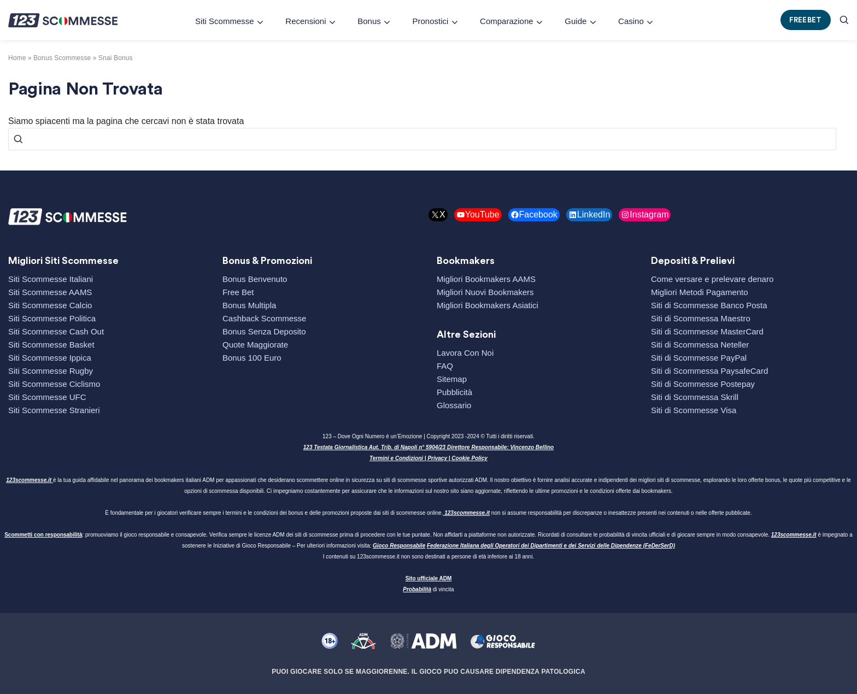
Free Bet (238, 292)
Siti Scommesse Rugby (50, 370)
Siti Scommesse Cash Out (56, 331)
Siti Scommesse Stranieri (54, 410)
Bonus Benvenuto (254, 279)
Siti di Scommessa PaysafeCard (709, 370)
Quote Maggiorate (255, 344)
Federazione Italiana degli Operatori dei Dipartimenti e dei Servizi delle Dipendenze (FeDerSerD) (551, 546)
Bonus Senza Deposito (264, 331)
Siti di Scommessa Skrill (694, 397)
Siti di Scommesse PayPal (699, 357)
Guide (575, 21)
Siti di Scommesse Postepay (703, 384)
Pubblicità (454, 392)
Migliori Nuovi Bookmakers (485, 292)
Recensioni (305, 21)
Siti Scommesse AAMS (50, 292)
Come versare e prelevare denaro (712, 279)
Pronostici (430, 21)
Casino (631, 21)
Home (17, 58)
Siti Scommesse (224, 21)
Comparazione (506, 21)
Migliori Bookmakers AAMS (486, 279)
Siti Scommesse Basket (51, 344)
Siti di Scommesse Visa (693, 410)
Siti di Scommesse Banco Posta (709, 305)
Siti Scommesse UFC (47, 397)
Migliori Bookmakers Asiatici (487, 305)
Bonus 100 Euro (251, 357)
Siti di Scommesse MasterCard (707, 331)
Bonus (369, 21)
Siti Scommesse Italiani (50, 279)
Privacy (437, 458)
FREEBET (805, 19)
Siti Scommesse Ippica (49, 357)
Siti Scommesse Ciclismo (54, 384)
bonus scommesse (62, 58)
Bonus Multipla (249, 305)
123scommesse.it (28, 480)
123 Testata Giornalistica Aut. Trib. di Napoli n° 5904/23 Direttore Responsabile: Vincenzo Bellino (428, 447)
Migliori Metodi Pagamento (699, 292)
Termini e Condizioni (396, 458)
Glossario (454, 405)
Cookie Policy (469, 458)
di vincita (428, 589)
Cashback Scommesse (264, 318)
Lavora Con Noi (465, 352)
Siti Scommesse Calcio (50, 305)
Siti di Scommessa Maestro (700, 318)
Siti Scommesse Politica (52, 318)
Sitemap (452, 379)
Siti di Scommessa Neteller (700, 344)
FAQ (445, 365)
